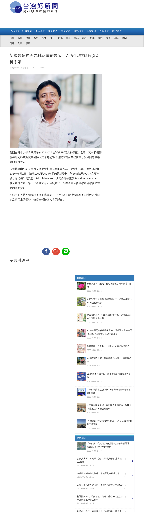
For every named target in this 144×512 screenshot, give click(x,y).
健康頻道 (53, 31)
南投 (68, 38)
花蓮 (12, 43)
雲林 (76, 38)
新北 (20, 38)
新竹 (36, 38)
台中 (52, 38)
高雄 (100, 38)
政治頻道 (14, 31)
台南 (92, 38)
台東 (20, 43)
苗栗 (44, 38)
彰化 (60, 38)
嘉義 (84, 38)
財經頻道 (117, 31)
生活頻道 (40, 31)
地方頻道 (78, 31)
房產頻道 (104, 31)
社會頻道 (27, 31)
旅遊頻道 (65, 31)
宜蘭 (124, 38)
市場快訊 (91, 31)
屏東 (108, 38)
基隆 (116, 38)
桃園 (28, 38)
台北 (12, 38)
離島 (28, 43)
